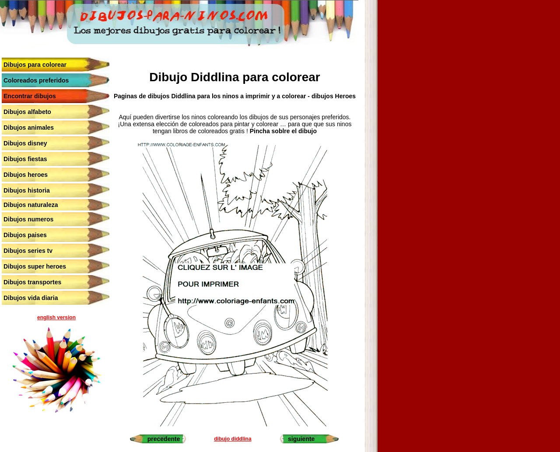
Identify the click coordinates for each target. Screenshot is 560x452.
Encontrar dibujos (30, 96)
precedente (163, 438)
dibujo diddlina (232, 439)
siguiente (301, 438)
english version (56, 317)
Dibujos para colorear (35, 64)
